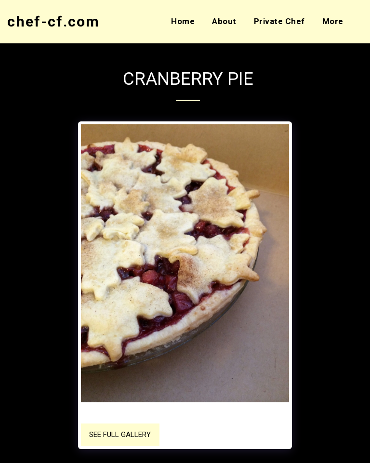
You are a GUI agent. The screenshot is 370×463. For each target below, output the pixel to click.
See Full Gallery (120, 434)
